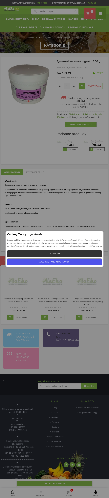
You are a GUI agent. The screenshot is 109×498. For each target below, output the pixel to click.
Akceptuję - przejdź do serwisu (54, 261)
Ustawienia (54, 253)
